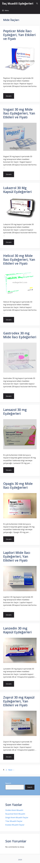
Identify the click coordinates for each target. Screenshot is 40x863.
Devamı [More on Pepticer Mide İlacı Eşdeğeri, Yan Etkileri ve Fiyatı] (8, 96)
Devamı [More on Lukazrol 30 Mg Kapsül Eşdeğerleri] (8, 242)
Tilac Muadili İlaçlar (13, 821)
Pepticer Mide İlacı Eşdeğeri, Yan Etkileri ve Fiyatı (19, 35)
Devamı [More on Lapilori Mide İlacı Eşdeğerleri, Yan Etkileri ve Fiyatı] (8, 615)
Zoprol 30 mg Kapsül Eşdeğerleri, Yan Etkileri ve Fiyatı (18, 701)
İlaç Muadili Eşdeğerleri (17, 3)
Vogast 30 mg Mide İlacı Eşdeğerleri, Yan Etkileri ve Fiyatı (19, 113)
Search (8, 783)
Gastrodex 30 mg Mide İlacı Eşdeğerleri (19, 335)
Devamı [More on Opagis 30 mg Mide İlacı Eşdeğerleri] (8, 539)
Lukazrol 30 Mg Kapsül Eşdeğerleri (17, 190)
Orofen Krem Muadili (14, 810)
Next (11, 770)
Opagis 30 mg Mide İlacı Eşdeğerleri (18, 485)
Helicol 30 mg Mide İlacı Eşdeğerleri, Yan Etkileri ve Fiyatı (19, 259)
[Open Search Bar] (37, 3)
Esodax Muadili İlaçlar (14, 825)
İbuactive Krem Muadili (15, 814)
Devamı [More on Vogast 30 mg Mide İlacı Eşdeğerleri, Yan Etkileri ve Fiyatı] (8, 174)
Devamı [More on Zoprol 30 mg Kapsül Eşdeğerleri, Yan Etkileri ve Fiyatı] (8, 757)
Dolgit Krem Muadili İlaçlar (16, 817)
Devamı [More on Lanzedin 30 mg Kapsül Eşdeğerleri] (8, 684)
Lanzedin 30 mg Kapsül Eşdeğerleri (17, 630)
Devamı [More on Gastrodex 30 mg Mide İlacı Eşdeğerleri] (8, 396)
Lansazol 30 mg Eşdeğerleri (15, 411)
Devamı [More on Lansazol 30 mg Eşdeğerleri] (8, 470)
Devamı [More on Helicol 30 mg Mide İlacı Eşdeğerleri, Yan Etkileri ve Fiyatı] (8, 320)
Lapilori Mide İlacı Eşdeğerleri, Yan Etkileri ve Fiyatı (16, 556)
